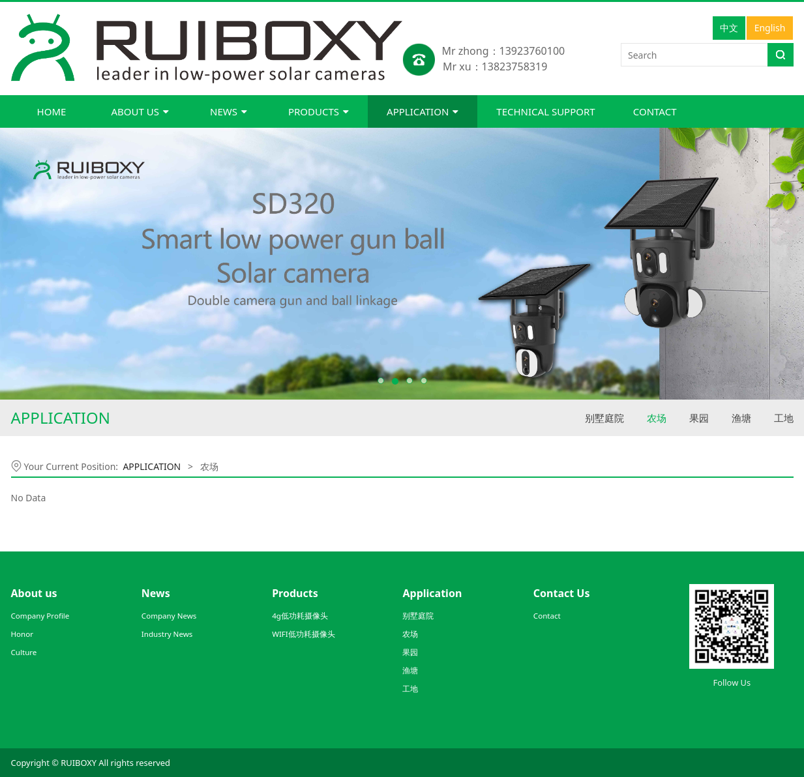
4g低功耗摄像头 (300, 616)
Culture (24, 652)
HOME (52, 111)
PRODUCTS (318, 111)
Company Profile (40, 616)
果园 (699, 417)
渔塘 (741, 417)
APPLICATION (422, 111)
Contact (547, 616)
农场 (656, 417)
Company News (169, 616)
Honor (22, 634)
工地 (784, 417)
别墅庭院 (604, 417)
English (770, 28)
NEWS (228, 111)
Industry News (167, 634)
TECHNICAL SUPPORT (545, 111)
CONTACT (655, 111)
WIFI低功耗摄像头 (303, 634)
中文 (729, 28)
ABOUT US (140, 111)
